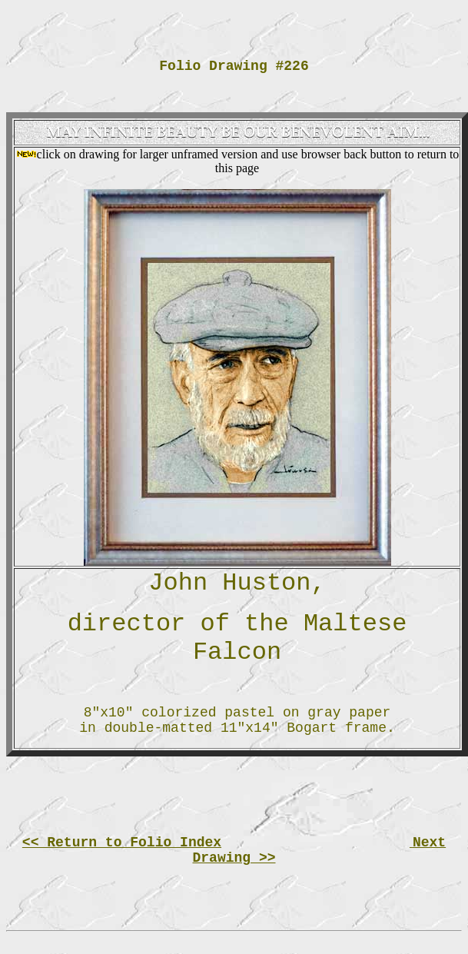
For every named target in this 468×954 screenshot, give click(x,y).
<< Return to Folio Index (121, 842)
